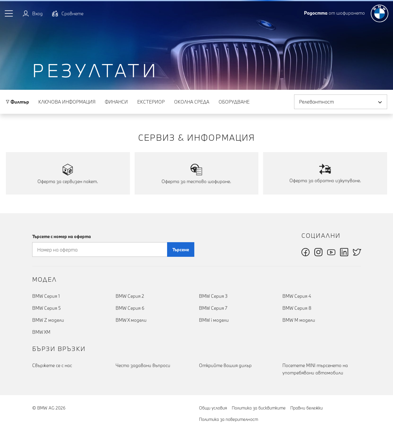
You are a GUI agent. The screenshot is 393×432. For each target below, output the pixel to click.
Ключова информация (66, 102)
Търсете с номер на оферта (61, 236)
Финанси (116, 102)
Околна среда (191, 102)
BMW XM (41, 332)
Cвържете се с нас (52, 365)
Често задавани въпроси (143, 365)
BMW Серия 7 (213, 308)
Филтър (17, 102)
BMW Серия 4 (296, 296)
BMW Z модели (48, 320)
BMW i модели (214, 320)
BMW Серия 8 (296, 308)
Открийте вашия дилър (225, 365)
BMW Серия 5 (46, 308)
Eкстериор (151, 102)
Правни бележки (306, 408)
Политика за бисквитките (259, 408)
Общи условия (213, 408)
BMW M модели (298, 320)
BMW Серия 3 (213, 296)
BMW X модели (131, 320)
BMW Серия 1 (46, 296)
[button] (9, 13)
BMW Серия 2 (130, 296)
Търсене (180, 249)
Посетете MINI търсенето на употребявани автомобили (315, 369)
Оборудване (234, 102)
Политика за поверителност (228, 419)
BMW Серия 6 (130, 308)
